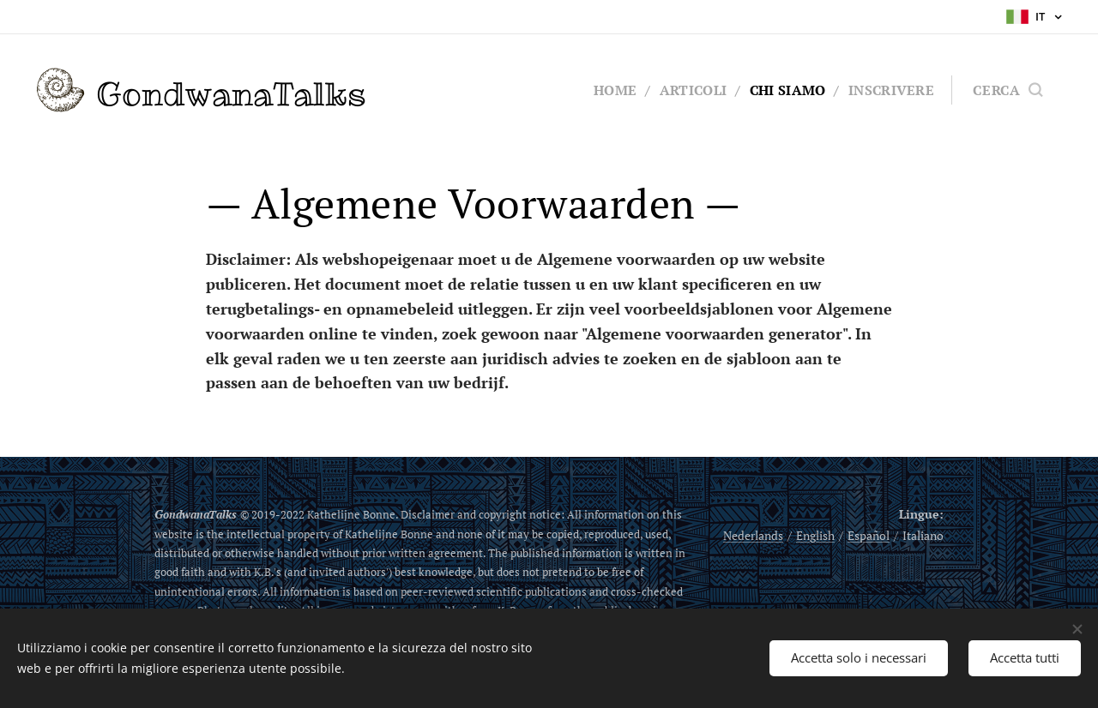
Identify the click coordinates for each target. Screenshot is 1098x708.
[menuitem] (607, 90)
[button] (1007, 90)
